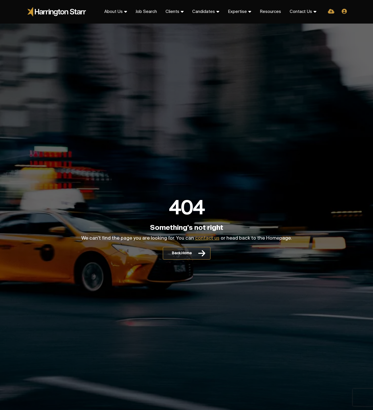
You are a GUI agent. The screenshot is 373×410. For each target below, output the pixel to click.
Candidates (203, 11)
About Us (113, 11)
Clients (172, 11)
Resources (270, 11)
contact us (207, 238)
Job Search (146, 11)
